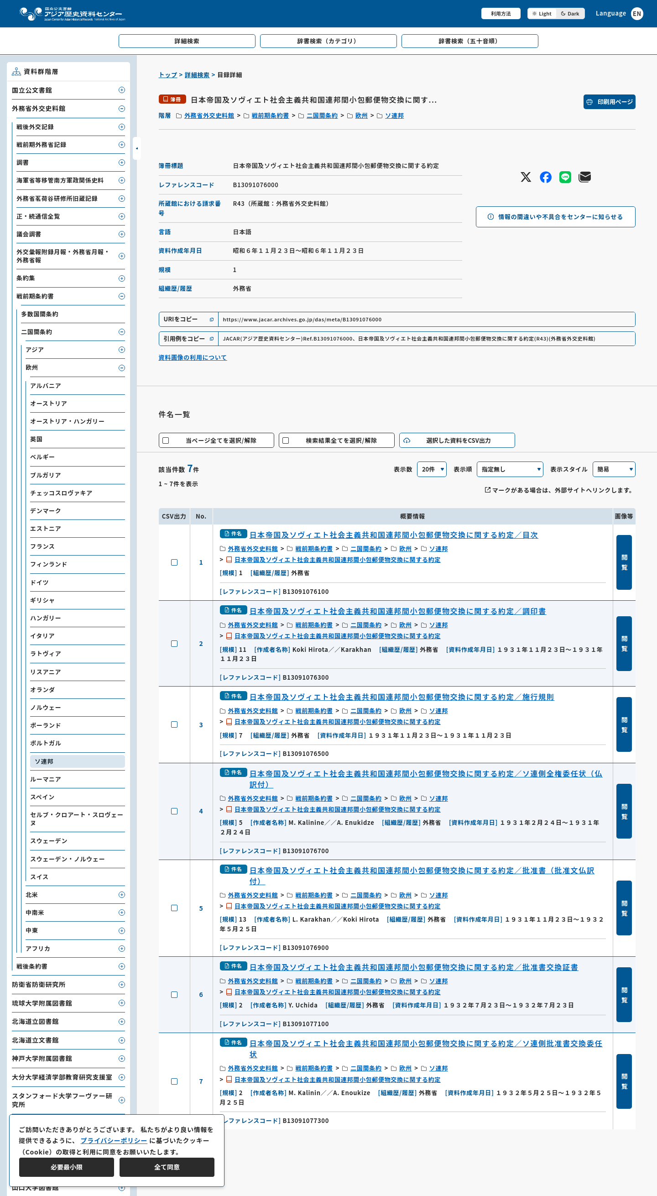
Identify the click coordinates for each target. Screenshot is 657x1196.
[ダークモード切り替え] (556, 13)
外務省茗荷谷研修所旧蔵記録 (57, 198)
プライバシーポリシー (113, 1140)
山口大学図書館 (35, 1187)
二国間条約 (322, 115)
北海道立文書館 (35, 1039)
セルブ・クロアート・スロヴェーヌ (77, 818)
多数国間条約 (39, 313)
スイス (39, 876)
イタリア (42, 635)
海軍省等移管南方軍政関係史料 (60, 180)
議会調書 (29, 234)
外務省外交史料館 (209, 115)
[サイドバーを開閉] (137, 148)
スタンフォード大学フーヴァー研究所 (62, 1100)
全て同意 (167, 1166)
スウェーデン (49, 840)
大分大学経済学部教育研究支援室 (62, 1076)
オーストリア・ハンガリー (67, 421)
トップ (168, 74)
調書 (22, 162)
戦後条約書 (32, 966)
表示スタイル (569, 469)
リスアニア (45, 671)
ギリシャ (42, 600)
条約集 (25, 277)
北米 (32, 894)
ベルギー (42, 456)
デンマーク (46, 510)
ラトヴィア (46, 653)
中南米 (35, 912)
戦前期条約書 (270, 115)
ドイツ (39, 582)
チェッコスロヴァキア (61, 492)
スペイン (42, 796)
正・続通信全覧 (38, 216)
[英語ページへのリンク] (619, 13)
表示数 (403, 469)
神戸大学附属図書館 (42, 1058)
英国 (36, 439)
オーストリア (49, 403)
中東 (32, 930)
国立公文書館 (32, 89)
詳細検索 (197, 74)
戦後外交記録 (35, 126)
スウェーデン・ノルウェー (67, 859)
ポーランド (46, 725)
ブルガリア (45, 475)
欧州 (361, 115)
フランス (42, 546)
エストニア (46, 528)
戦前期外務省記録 (41, 144)
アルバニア (45, 385)
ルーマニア (46, 779)
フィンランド (49, 564)
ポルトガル (46, 743)
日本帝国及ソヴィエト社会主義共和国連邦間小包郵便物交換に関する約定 (338, 559)
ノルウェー (46, 707)
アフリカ (38, 948)
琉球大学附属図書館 (42, 1002)
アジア (35, 349)
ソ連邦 (394, 115)
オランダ (42, 689)
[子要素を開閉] (122, 90)
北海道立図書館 (35, 1021)
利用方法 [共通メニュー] (501, 13)
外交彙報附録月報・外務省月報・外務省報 (63, 255)
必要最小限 (67, 1166)
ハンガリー (46, 618)
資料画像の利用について (193, 357)
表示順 (463, 469)
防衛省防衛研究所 (39, 984)
